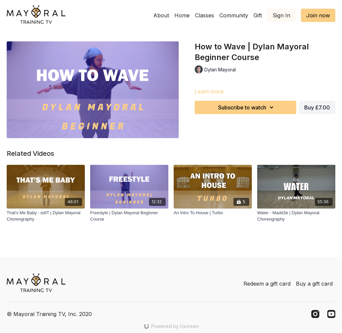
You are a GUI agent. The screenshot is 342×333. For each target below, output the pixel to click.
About (161, 15)
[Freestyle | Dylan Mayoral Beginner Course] (129, 216)
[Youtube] (331, 314)
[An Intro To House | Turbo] (213, 213)
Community (233, 15)
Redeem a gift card (267, 283)
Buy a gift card (314, 283)
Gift (257, 15)
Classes (204, 15)
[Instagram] (315, 314)
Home (182, 15)
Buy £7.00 (317, 107)
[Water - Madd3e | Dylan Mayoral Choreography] (296, 216)
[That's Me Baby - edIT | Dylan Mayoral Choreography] (46, 216)
